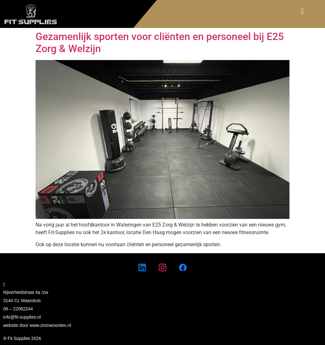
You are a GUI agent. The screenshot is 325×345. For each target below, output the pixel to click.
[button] (302, 11)
